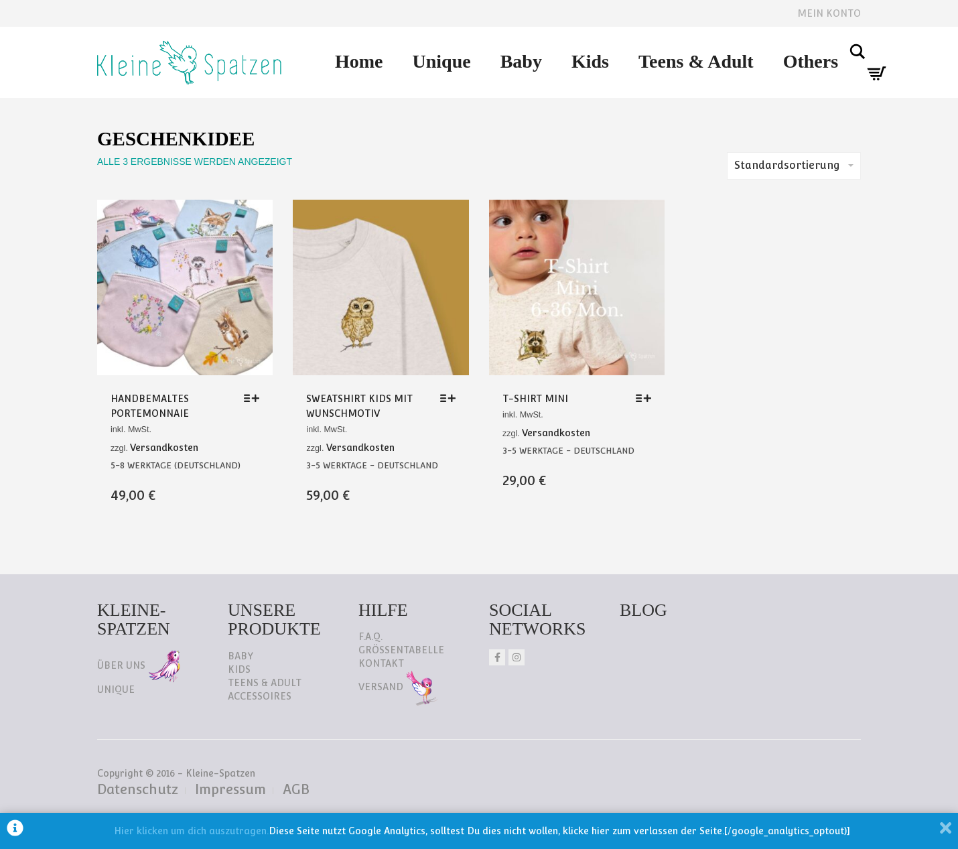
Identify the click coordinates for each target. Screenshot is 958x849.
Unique (442, 61)
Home (359, 61)
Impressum (230, 789)
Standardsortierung (793, 165)
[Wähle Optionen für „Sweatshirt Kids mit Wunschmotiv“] (451, 398)
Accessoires (259, 696)
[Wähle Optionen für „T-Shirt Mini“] (647, 398)
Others (810, 61)
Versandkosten (164, 447)
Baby (521, 61)
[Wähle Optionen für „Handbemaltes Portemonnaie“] (255, 398)
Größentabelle (401, 650)
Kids (590, 61)
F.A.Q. (370, 636)
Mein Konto (829, 13)
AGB (296, 789)
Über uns (138, 665)
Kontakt (381, 663)
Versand (398, 686)
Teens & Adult (696, 61)
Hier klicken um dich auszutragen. (191, 831)
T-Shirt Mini (535, 398)
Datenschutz (137, 789)
